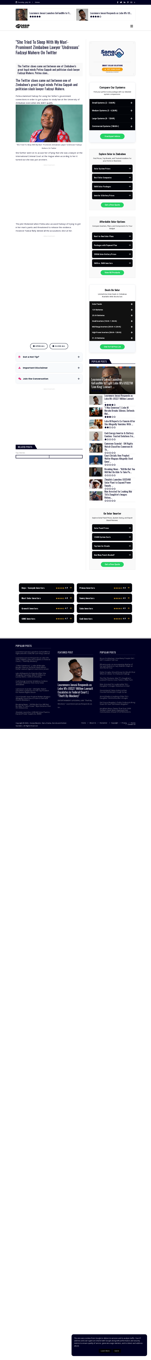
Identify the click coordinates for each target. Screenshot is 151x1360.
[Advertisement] (24, 192)
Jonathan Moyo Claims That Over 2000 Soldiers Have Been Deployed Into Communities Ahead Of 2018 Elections (115, 711)
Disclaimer (103, 724)
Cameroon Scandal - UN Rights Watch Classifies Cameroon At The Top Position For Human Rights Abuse (32, 692)
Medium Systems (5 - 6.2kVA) (104, 111)
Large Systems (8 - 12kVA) (103, 118)
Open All (39, 346)
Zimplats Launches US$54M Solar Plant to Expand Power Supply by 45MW (33, 714)
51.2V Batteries (98, 338)
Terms (133, 724)
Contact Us (131, 725)
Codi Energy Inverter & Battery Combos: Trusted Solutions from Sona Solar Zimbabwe (32, 684)
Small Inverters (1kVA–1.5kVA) (104, 321)
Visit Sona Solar (112, 69)
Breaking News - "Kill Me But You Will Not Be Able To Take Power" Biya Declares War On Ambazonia (33, 707)
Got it (117, 1351)
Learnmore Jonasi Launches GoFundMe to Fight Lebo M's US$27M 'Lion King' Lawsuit (33, 654)
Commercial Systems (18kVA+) (105, 126)
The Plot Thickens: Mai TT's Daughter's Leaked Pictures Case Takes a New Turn (116, 680)
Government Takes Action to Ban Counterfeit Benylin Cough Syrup (113, 692)
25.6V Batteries (98, 315)
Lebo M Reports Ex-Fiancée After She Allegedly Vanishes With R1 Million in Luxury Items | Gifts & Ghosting (31, 676)
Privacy (124, 724)
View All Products (112, 273)
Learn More (105, 1351)
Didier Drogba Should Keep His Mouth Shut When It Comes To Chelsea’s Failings (117, 674)
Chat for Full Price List (112, 347)
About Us (93, 724)
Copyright (114, 724)
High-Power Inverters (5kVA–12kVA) (106, 332)
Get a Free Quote (112, 205)
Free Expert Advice (112, 136)
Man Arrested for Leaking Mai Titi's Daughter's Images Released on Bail (115, 686)
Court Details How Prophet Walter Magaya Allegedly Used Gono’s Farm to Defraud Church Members (33, 699)
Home (37, 2)
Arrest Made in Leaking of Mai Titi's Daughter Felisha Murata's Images (114, 698)
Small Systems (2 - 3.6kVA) (103, 103)
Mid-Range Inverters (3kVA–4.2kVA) (106, 327)
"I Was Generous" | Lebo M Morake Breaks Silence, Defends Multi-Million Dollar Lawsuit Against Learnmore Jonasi (32, 668)
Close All (58, 346)
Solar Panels (97, 304)
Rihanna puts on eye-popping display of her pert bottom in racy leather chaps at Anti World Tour (116, 667)
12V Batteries (97, 310)
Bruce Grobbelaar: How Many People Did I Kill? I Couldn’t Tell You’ (117, 660)
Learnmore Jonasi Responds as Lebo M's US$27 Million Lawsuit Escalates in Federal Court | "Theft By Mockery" (33, 661)
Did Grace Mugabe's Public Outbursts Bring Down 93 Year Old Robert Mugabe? (117, 704)
